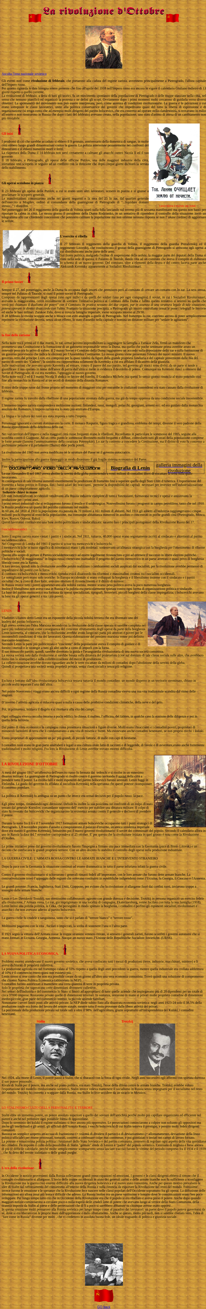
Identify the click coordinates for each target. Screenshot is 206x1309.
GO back (103, 1307)
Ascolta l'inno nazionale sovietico (24, 73)
